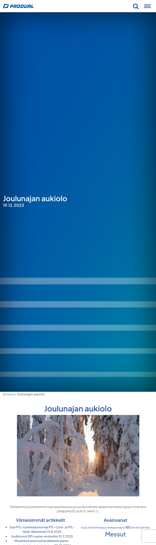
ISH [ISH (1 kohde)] (133, 527)
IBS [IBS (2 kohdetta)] (128, 527)
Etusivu (8, 394)
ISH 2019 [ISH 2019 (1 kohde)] (139, 527)
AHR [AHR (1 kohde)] (95, 527)
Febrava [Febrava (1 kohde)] (102, 527)
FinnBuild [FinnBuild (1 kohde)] (111, 527)
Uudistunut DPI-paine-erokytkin (34, 536)
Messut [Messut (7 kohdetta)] (115, 534)
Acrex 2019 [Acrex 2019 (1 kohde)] (86, 527)
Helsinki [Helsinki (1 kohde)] (121, 527)
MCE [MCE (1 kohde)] (147, 527)
